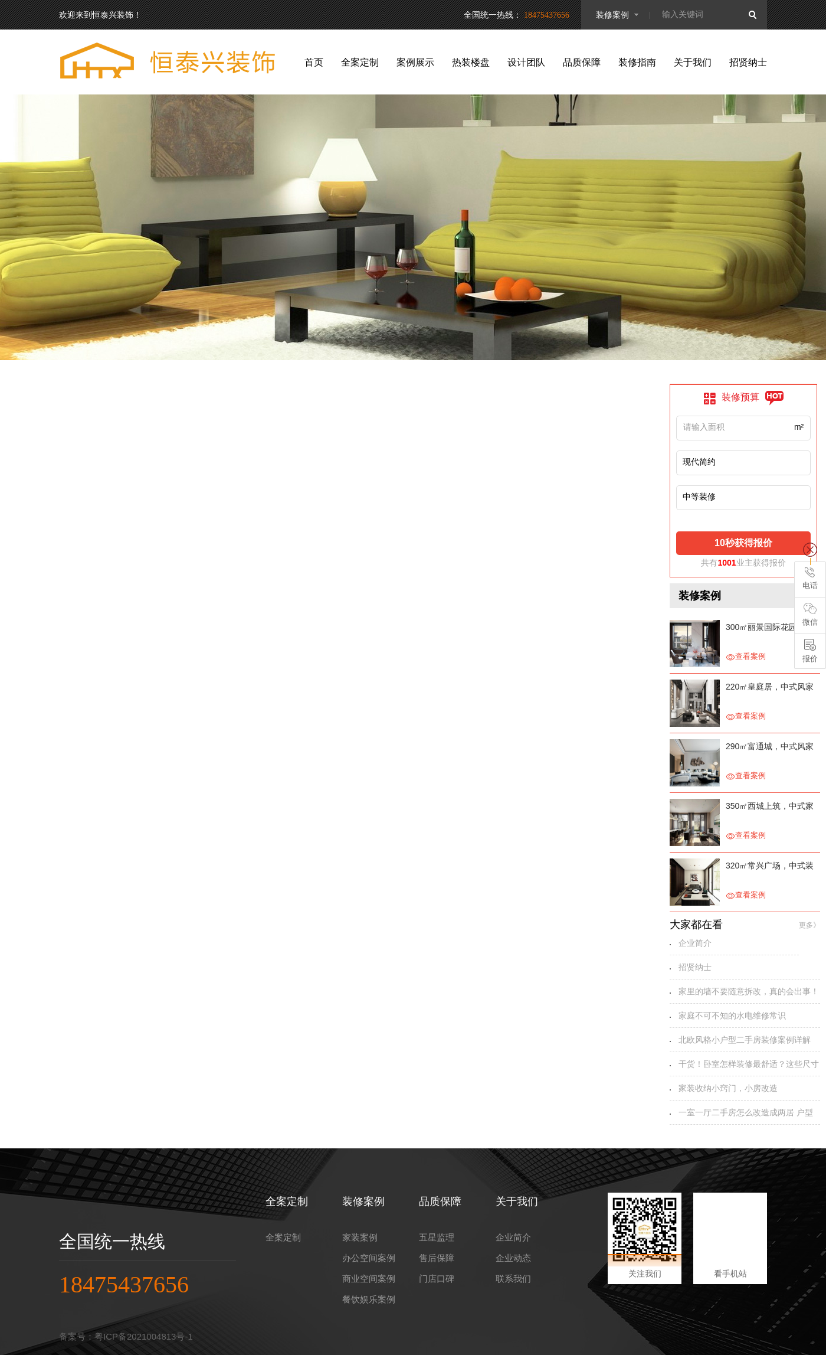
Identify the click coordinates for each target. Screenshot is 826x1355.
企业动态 (513, 1258)
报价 (810, 651)
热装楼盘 (471, 62)
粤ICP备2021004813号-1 (143, 1336)
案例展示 (415, 62)
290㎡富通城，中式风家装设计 (770, 748)
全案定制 (360, 62)
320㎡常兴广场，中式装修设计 (770, 867)
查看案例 (746, 657)
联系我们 (513, 1279)
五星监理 (436, 1237)
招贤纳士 (748, 62)
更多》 (809, 925)
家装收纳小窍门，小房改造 (728, 1088)
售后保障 (436, 1258)
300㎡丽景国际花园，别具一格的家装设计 (770, 628)
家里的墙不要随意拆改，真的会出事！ (748, 991)
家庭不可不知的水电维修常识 (732, 1015)
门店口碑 (436, 1279)
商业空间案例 (368, 1279)
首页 (313, 62)
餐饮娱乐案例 (368, 1299)
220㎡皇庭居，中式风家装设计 (770, 688)
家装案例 (360, 1237)
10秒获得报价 (743, 543)
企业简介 (695, 943)
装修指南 (637, 62)
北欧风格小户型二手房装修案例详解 (744, 1039)
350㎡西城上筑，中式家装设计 (770, 807)
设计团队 (526, 62)
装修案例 (612, 14)
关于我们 (693, 62)
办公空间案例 (368, 1258)
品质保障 (582, 62)
